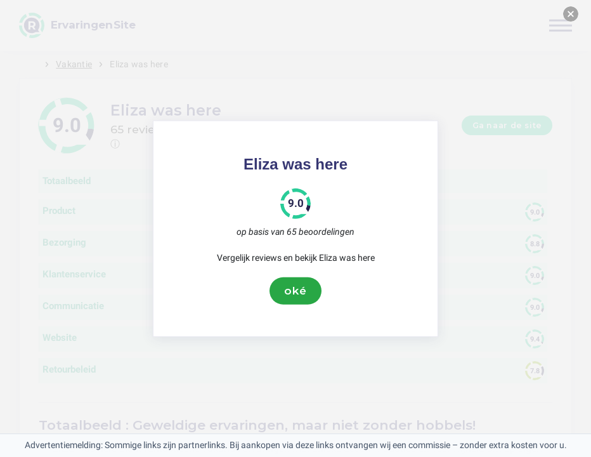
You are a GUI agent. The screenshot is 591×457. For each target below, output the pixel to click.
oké (295, 290)
